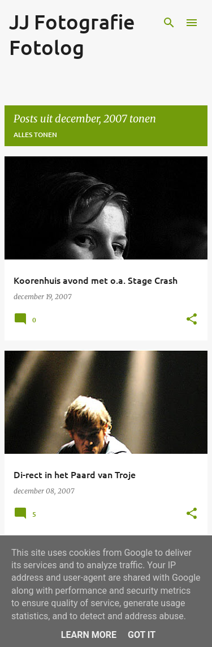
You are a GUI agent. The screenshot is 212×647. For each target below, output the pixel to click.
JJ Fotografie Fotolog (72, 34)
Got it (141, 634)
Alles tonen (35, 134)
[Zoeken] (169, 22)
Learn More (88, 634)
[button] (191, 319)
